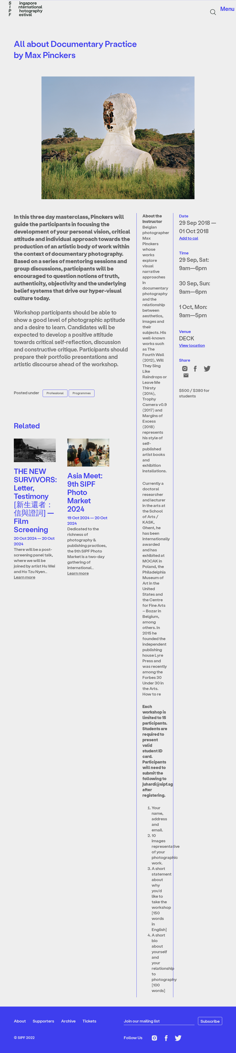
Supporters (43, 1020)
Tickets (89, 1020)
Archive (68, 1020)
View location (192, 345)
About (20, 1020)
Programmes (82, 393)
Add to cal (188, 237)
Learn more (24, 576)
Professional (55, 393)
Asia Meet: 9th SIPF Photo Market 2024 (85, 492)
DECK (186, 338)
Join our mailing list (142, 1020)
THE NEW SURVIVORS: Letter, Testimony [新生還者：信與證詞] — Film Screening (35, 500)
